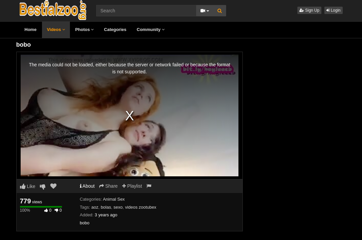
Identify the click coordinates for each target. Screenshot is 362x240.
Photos (84, 29)
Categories (115, 29)
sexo (118, 207)
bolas (106, 207)
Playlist (132, 186)
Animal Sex (114, 199)
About (87, 186)
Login (333, 10)
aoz (94, 207)
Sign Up (309, 10)
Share (108, 186)
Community (151, 29)
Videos (56, 29)
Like (28, 186)
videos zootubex (140, 207)
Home (31, 29)
